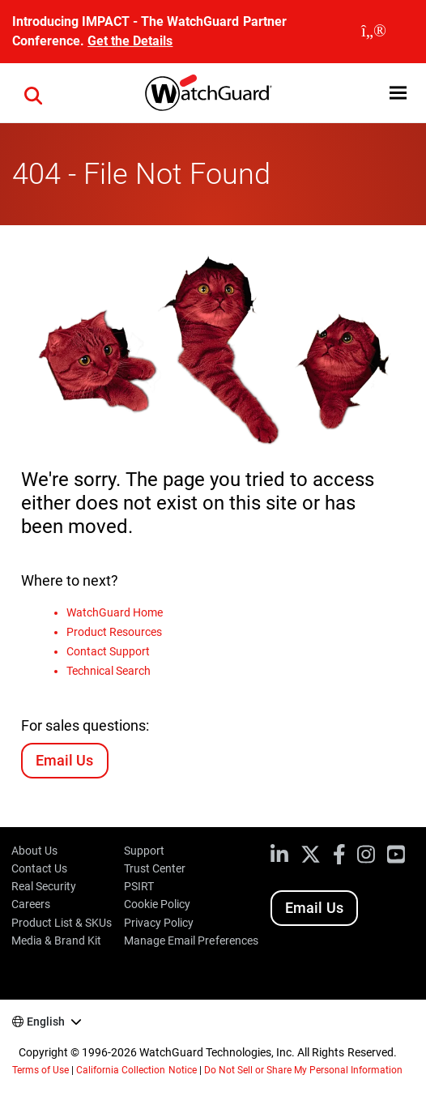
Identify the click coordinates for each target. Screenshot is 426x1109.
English (46, 1021)
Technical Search (108, 670)
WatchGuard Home (114, 612)
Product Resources (114, 631)
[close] (373, 31)
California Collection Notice (136, 1070)
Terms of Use (40, 1070)
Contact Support (108, 651)
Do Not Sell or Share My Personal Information (303, 1070)
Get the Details (130, 41)
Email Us (64, 760)
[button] (33, 93)
